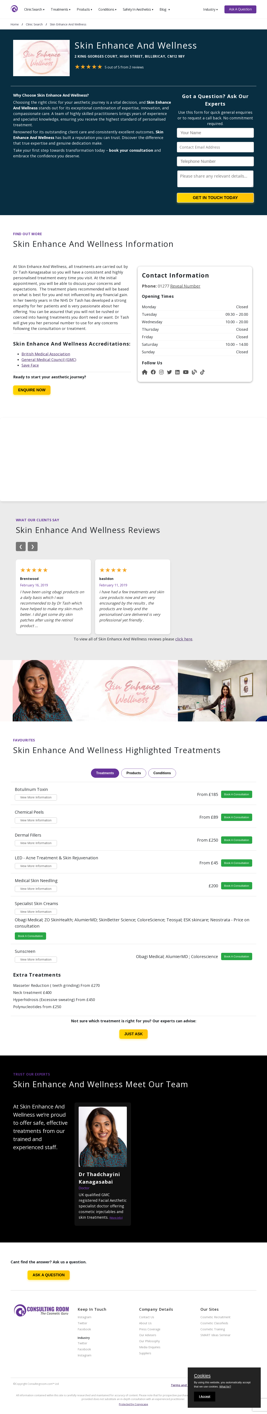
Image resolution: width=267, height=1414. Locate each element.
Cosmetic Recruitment (215, 1317)
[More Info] (116, 1218)
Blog (165, 9)
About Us (145, 1323)
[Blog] (194, 372)
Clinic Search (34, 9)
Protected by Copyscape (133, 1404)
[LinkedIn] (177, 372)
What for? (225, 1386)
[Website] (144, 372)
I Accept (204, 1396)
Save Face (30, 365)
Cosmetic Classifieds (214, 1323)
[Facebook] (153, 372)
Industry (210, 9)
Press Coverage (149, 1329)
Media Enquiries (149, 1347)
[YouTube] (186, 372)
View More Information (36, 797)
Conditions (107, 9)
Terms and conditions (187, 1385)
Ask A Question (240, 9)
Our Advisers (147, 1335)
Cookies (202, 1376)
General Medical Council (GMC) (48, 359)
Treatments (61, 9)
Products (84, 9)
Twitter (82, 1323)
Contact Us (146, 1317)
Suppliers (145, 1353)
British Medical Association (45, 353)
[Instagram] (161, 372)
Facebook (84, 1329)
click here (183, 638)
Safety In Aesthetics (138, 9)
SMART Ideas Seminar (215, 1335)
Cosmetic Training (212, 1329)
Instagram (84, 1317)
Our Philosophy (149, 1341)
